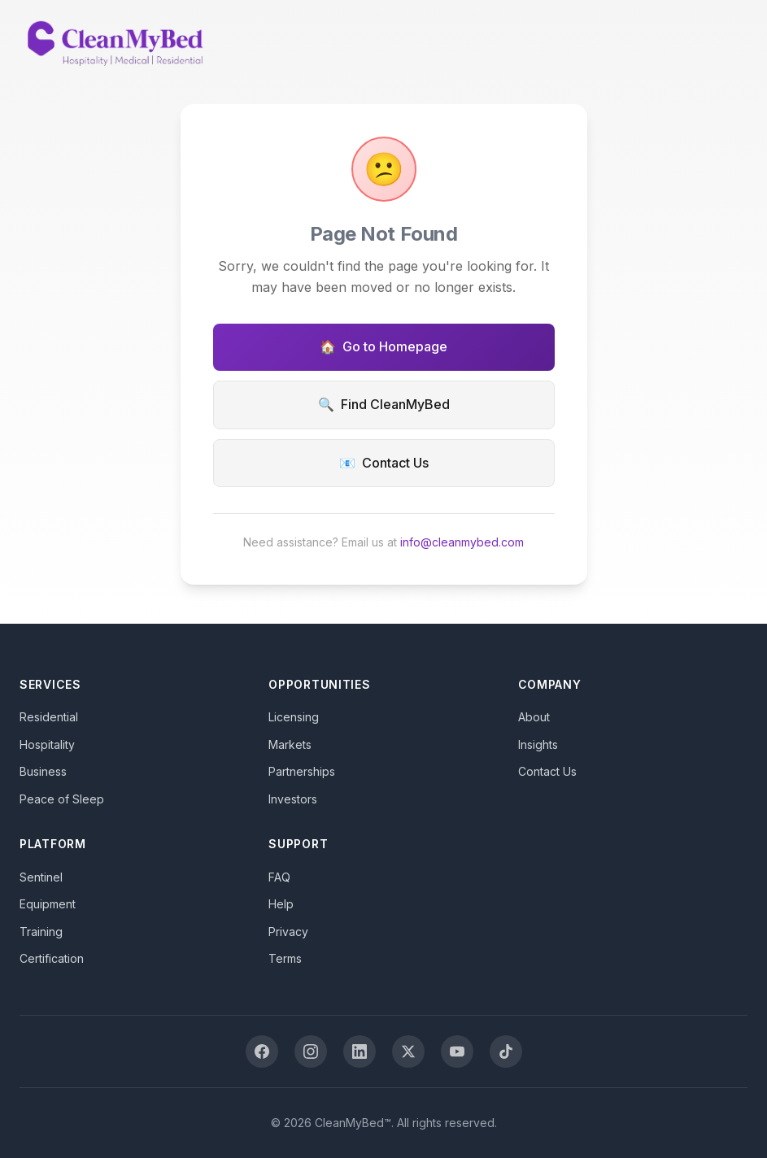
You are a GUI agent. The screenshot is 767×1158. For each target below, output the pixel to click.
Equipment (48, 904)
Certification (52, 958)
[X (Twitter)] (408, 1051)
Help (281, 904)
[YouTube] (457, 1051)
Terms (285, 958)
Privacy (288, 931)
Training (41, 931)
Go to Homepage (383, 347)
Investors (292, 799)
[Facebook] (262, 1051)
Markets (290, 744)
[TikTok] (506, 1051)
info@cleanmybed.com (462, 542)
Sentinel (41, 877)
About (534, 717)
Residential (49, 717)
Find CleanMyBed (384, 405)
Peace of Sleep (62, 799)
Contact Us (384, 463)
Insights (538, 744)
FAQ (279, 877)
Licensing (293, 717)
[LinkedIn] (359, 1051)
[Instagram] (310, 1051)
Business (43, 771)
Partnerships (301, 771)
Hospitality (47, 744)
